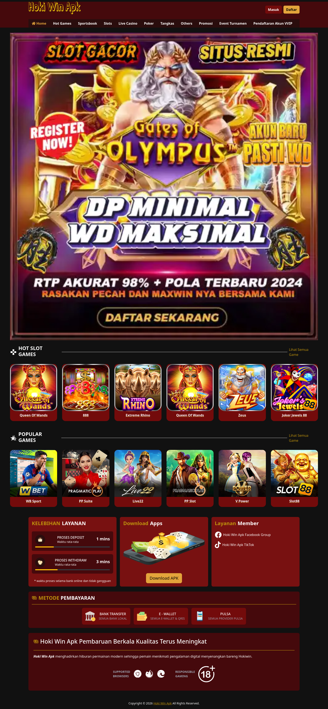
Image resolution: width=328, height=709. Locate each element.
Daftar (291, 9)
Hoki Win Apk (162, 703)
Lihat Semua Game (299, 352)
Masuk (273, 9)
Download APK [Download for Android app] (164, 578)
